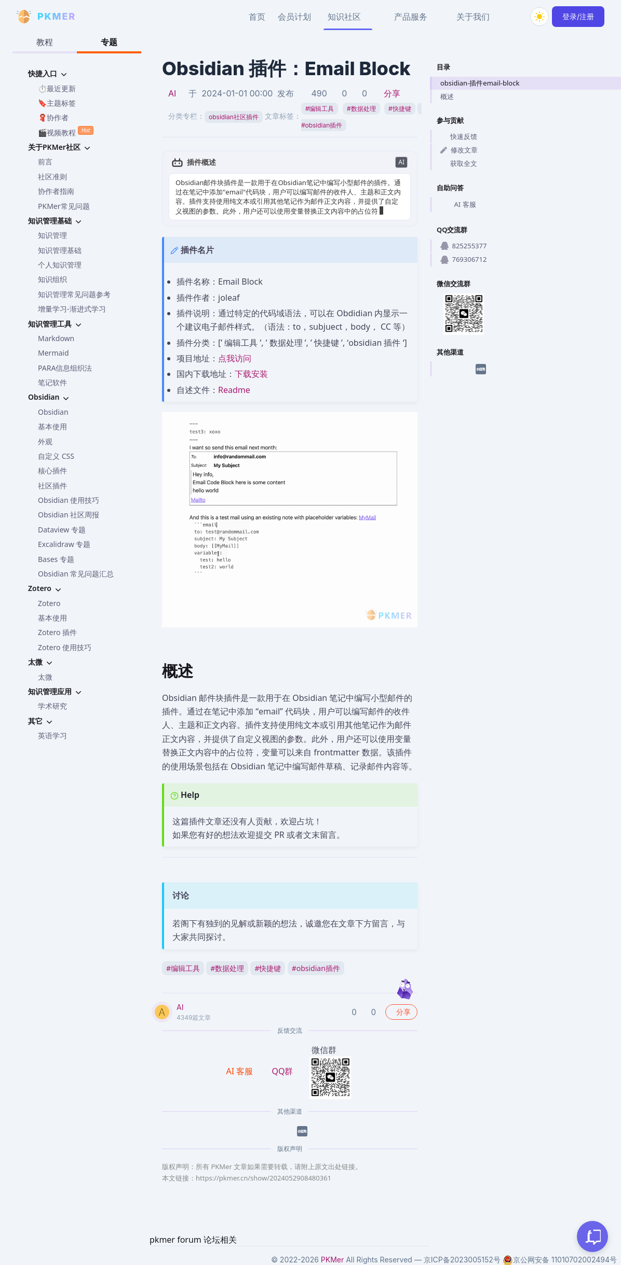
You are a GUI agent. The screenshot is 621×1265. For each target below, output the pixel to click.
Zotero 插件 (57, 632)
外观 (45, 441)
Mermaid (53, 353)
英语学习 (52, 735)
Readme (234, 390)
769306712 (463, 259)
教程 (44, 42)
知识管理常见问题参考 (74, 294)
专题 (109, 42)
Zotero (49, 603)
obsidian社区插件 (234, 117)
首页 (257, 16)
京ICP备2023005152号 (462, 1259)
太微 (45, 677)
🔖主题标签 (57, 103)
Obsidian (53, 412)
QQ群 (282, 1071)
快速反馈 (458, 136)
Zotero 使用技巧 (64, 647)
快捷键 (399, 109)
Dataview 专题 (62, 530)
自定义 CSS (56, 456)
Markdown (56, 338)
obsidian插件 (316, 968)
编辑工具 (319, 109)
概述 (447, 96)
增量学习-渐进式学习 (72, 309)
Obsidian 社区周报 (68, 514)
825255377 (463, 245)
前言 (45, 161)
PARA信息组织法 (65, 368)
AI (172, 93)
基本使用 (52, 426)
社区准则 (52, 176)
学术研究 (52, 706)
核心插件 (52, 470)
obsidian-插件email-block (479, 83)
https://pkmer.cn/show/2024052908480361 (263, 1178)
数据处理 (361, 109)
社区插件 (52, 485)
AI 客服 (458, 205)
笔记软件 (52, 382)
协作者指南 (56, 191)
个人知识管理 (60, 265)
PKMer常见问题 (64, 206)
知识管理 (52, 235)
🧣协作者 (53, 117)
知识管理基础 (60, 250)
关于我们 (473, 16)
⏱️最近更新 (57, 88)
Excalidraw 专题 (64, 544)
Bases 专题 (56, 559)
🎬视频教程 (65, 131)
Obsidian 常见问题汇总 (76, 574)
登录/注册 (578, 16)
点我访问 (234, 358)
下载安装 (251, 374)
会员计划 (294, 16)
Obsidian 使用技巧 (68, 500)
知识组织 (52, 279)
